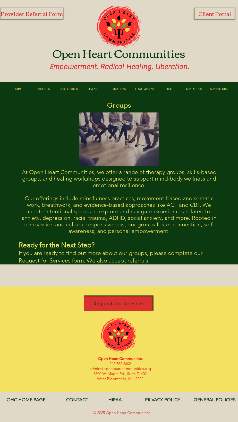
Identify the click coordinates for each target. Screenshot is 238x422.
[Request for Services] (118, 303)
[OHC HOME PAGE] (26, 400)
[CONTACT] (77, 400)
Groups (119, 104)
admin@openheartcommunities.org (120, 368)
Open (66, 53)
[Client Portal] (214, 13)
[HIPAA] (115, 400)
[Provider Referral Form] (31, 13)
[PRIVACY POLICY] (162, 400)
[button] (43, 89)
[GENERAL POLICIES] (214, 400)
